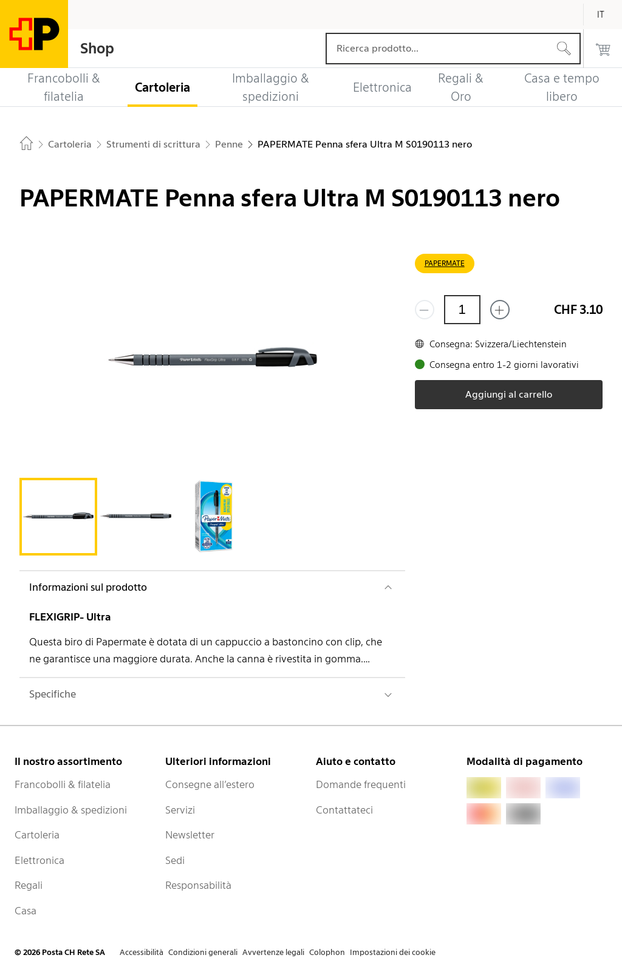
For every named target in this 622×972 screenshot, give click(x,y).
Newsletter (189, 835)
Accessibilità (141, 952)
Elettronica (39, 860)
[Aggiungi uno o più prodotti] (500, 309)
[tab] (58, 517)
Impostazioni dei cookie (393, 952)
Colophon (327, 952)
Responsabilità (198, 885)
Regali (29, 885)
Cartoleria (37, 835)
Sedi (175, 860)
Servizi (180, 810)
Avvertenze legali (273, 952)
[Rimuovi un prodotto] (424, 309)
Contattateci (344, 810)
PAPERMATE (445, 263)
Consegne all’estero (210, 784)
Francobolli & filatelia (63, 784)
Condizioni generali (203, 952)
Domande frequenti (361, 784)
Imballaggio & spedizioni (71, 810)
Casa (25, 911)
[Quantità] (462, 309)
